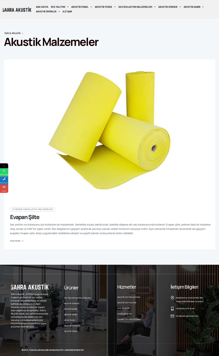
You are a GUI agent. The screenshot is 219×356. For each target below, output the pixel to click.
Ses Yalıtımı (60, 7)
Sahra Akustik (12, 33)
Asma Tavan (69, 320)
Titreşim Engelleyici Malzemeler (32, 209)
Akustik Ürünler (48, 11)
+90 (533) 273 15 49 (185, 309)
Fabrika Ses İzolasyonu (128, 319)
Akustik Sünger (169, 7)
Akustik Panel (81, 7)
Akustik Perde (105, 7)
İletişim (67, 11)
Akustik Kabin (194, 7)
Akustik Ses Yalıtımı (126, 303)
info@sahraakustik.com (187, 316)
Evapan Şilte (24, 217)
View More (17, 241)
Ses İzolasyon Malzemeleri (137, 7)
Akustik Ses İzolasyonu (128, 297)
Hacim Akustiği (124, 314)
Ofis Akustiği (123, 308)
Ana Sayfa (42, 7)
